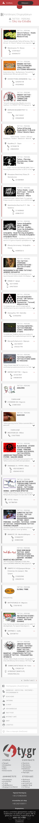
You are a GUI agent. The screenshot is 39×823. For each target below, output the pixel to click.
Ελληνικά (25, 3)
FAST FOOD (10, 713)
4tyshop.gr (26, 779)
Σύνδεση (9, 3)
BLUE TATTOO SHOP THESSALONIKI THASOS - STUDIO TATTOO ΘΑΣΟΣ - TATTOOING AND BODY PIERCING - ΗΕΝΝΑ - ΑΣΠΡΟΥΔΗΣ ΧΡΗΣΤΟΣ (19, 486)
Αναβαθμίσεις (8, 785)
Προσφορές (27, 767)
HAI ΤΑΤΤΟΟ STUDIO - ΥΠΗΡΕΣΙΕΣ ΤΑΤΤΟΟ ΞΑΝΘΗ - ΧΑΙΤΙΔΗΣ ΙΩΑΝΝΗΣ (26, 618)
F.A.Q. (5, 769)
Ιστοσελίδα (7, 781)
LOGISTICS (9, 725)
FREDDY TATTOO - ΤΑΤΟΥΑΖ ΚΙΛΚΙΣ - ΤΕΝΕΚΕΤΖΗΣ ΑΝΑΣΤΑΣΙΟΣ (24, 97)
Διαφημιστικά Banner (10, 787)
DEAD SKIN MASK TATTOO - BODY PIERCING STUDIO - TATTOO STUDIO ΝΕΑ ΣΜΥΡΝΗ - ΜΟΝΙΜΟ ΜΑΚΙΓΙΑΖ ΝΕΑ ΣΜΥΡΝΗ (18, 555)
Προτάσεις (26, 765)
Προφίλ (5, 763)
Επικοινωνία (7, 771)
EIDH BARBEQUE (11, 709)
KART (8, 721)
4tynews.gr (26, 781)
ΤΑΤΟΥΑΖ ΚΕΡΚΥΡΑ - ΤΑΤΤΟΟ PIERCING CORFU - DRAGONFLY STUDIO (25, 329)
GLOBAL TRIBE (22, 589)
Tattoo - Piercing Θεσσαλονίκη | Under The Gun (25, 161)
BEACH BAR (10, 696)
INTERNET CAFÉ (11, 717)
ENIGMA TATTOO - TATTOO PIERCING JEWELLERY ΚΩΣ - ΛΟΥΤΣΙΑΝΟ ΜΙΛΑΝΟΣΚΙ (26, 66)
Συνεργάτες (7, 765)
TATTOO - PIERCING (23, 30)
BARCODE (21, 415)
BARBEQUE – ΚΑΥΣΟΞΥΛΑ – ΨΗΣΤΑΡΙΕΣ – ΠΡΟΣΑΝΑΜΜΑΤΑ (20, 691)
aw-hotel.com (27, 783)
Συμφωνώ (19, 821)
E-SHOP (8, 704)
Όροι (4, 767)
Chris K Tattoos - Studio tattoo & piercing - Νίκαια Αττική (26, 35)
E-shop (5, 783)
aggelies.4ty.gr (27, 785)
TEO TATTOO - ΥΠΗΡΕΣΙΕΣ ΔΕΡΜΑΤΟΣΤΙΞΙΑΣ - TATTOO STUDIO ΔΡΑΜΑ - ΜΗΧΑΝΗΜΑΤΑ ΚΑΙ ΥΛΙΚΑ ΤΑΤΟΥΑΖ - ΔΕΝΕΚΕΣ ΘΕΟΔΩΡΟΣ (18, 266)
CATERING (9, 700)
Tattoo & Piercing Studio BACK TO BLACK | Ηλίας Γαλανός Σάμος (26, 130)
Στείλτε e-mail (16, 399)
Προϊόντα (26, 763)
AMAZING (21, 388)
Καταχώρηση (7, 779)
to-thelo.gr (26, 787)
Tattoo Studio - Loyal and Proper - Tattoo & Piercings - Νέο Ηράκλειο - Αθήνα (25, 193)
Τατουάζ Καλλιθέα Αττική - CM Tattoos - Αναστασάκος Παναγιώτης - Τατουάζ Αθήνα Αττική (26, 300)
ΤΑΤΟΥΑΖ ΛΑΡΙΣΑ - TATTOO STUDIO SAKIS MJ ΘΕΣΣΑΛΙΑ (26, 359)
